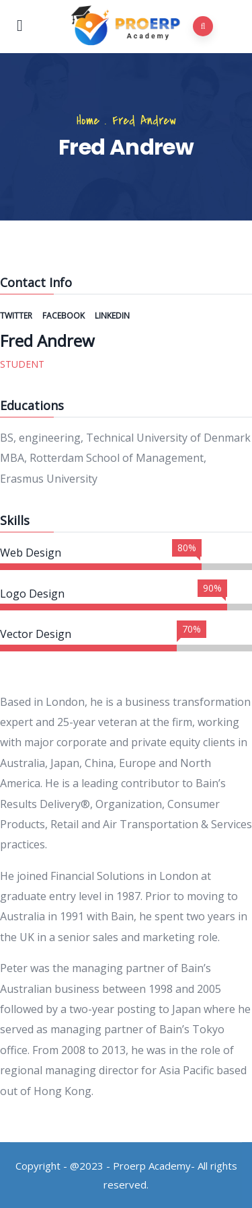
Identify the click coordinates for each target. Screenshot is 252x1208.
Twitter (17, 315)
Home (88, 121)
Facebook (64, 315)
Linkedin (112, 315)
